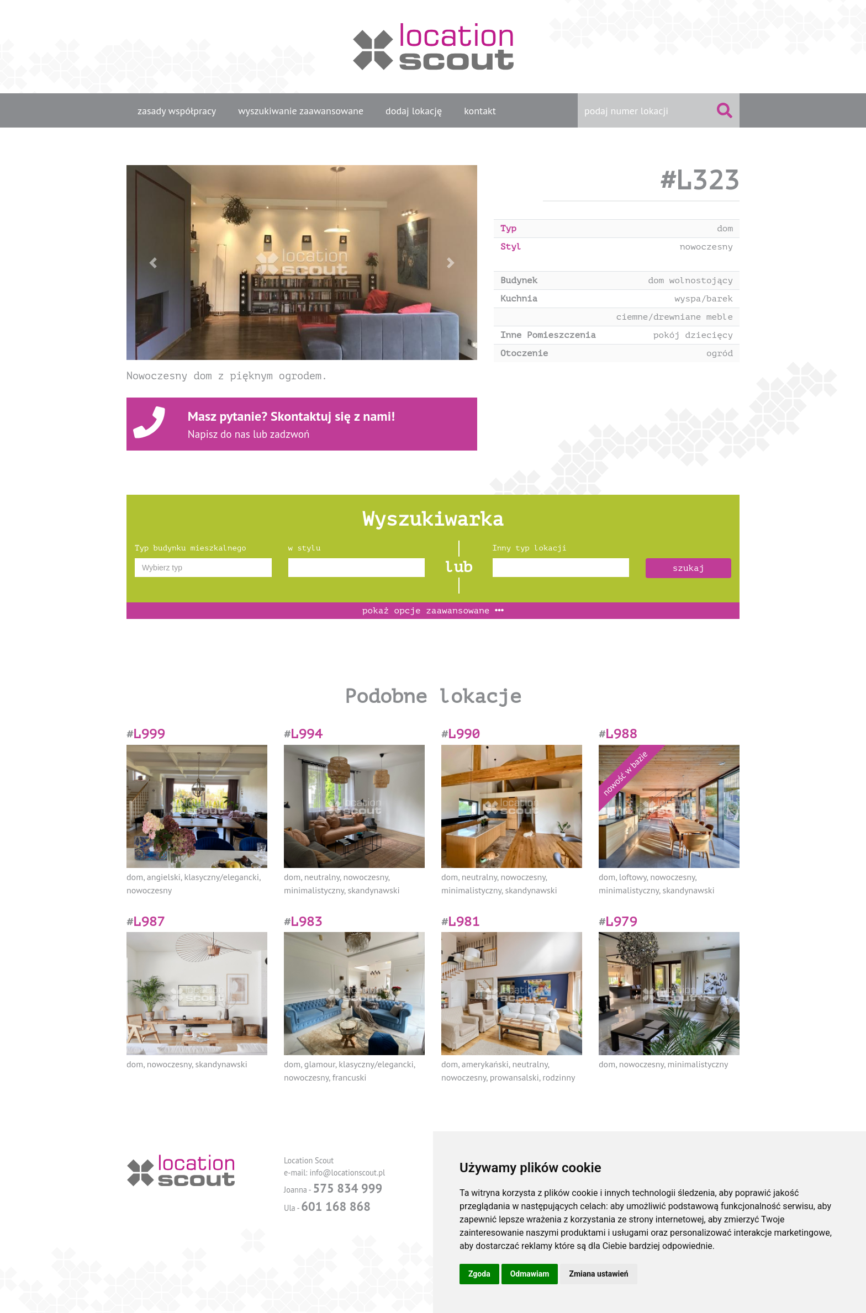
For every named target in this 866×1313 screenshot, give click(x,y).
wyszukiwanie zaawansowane (300, 110)
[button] (152, 262)
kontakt (480, 110)
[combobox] (203, 567)
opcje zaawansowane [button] (433, 611)
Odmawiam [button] (530, 1273)
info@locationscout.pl (347, 1172)
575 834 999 (347, 1188)
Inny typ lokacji (530, 548)
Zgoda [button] (479, 1273)
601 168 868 (336, 1206)
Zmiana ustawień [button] (598, 1273)
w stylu (304, 548)
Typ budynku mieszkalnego (190, 548)
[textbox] (203, 567)
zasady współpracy (177, 110)
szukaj (689, 568)
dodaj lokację (414, 110)
